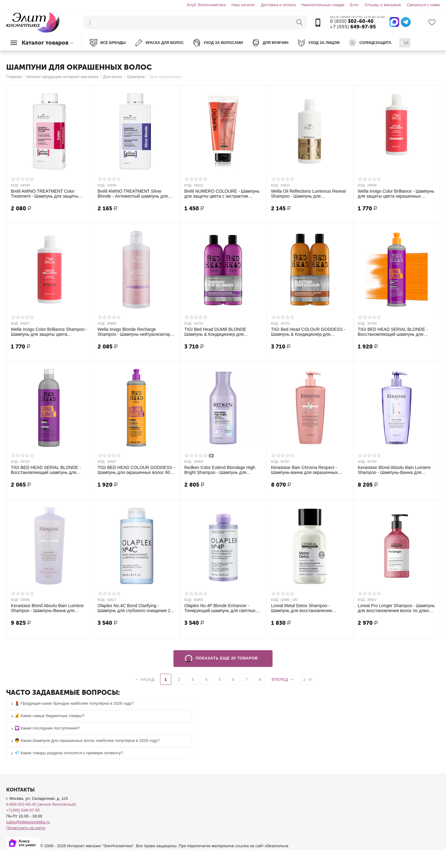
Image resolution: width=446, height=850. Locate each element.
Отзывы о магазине (383, 4)
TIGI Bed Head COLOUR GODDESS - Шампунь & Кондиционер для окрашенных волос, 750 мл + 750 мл (308, 332)
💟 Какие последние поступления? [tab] (45, 728)
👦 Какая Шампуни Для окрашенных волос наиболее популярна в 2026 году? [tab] (85, 740)
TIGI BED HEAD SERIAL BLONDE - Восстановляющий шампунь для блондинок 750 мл (46, 470)
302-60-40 (352, 21)
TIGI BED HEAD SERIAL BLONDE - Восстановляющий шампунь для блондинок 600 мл (393, 332)
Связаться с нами (423, 4)
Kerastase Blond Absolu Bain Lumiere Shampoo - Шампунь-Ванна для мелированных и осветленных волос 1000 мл (48, 608)
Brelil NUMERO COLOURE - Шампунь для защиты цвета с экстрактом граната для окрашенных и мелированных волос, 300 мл (222, 194)
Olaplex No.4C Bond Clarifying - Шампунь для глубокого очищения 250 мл (136, 608)
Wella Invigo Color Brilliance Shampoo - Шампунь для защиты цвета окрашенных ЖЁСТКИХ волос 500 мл (49, 332)
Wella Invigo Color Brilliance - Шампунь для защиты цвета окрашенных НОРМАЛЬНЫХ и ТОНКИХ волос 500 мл (396, 194)
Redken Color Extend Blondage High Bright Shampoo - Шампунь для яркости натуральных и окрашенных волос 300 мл (220, 470)
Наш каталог (243, 4)
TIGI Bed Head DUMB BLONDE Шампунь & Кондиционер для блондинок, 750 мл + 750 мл (215, 332)
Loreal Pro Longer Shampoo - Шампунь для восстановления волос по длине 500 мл (396, 608)
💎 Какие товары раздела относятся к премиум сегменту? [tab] (66, 753)
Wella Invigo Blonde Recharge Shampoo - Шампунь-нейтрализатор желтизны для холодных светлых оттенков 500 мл (134, 332)
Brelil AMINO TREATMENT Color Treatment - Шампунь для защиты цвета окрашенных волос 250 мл (44, 194)
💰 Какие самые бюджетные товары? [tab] (47, 716)
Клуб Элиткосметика (206, 4)
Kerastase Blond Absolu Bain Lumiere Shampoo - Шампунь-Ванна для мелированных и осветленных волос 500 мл (394, 470)
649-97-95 (353, 27)
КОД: (15, 185)
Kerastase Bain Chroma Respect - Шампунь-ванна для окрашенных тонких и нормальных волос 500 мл (306, 470)
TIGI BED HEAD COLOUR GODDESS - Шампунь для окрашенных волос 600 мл (136, 470)
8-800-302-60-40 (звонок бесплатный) (41, 804)
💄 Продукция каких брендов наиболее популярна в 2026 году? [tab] (71, 703)
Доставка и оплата (278, 4)
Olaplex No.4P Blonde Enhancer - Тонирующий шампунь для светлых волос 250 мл (220, 608)
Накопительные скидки (322, 4)
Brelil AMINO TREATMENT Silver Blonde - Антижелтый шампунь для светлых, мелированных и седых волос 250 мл (133, 194)
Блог (354, 4)
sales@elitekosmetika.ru (28, 822)
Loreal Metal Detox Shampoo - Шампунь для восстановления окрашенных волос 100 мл (301, 608)
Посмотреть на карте (26, 828)
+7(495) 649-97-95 (23, 810)
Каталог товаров (45, 43)
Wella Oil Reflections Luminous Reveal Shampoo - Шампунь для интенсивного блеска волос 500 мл (308, 194)
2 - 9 (307, 679)
